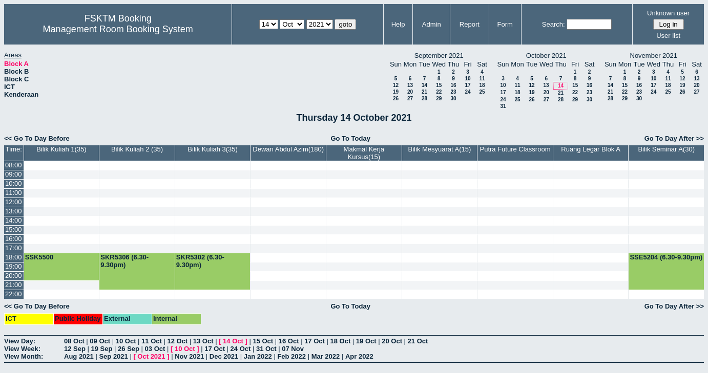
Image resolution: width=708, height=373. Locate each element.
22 (439, 92)
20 (410, 92)
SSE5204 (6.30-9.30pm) (666, 257)
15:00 (13, 229)
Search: (553, 24)
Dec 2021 (224, 356)
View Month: (23, 356)
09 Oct (100, 341)
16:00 (13, 239)
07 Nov (293, 349)
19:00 (13, 266)
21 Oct (418, 341)
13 (410, 85)
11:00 (13, 192)
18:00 (13, 257)
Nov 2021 (189, 356)
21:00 (13, 285)
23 (453, 92)
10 (467, 78)
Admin (431, 24)
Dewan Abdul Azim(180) (288, 149)
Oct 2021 (151, 356)
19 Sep (102, 349)
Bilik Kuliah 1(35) (61, 149)
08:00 (13, 165)
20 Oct (392, 341)
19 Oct (366, 341)
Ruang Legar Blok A (590, 149)
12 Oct (177, 341)
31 (503, 106)
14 (424, 85)
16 (453, 85)
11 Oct (151, 341)
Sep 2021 (113, 356)
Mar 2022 (325, 356)
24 (467, 92)
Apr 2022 (359, 356)
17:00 (13, 248)
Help (398, 24)
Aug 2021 (79, 356)
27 (410, 98)
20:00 (13, 275)
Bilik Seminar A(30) (666, 149)
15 (439, 85)
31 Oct (266, 349)
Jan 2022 (258, 356)
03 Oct (155, 349)
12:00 (13, 202)
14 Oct (233, 341)
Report (470, 24)
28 (424, 98)
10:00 (13, 183)
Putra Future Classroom (515, 149)
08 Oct (74, 341)
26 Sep (128, 349)
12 (396, 85)
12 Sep (75, 349)
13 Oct (203, 341)
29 (439, 98)
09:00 (13, 174)
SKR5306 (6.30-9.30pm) (124, 261)
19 (396, 92)
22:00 (13, 294)
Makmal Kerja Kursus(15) (364, 153)
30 (453, 98)
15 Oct (263, 341)
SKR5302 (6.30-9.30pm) (200, 261)
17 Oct (314, 341)
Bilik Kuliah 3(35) (213, 149)
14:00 (13, 220)
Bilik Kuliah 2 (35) (137, 149)
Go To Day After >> (674, 138)
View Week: (22, 349)
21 (424, 92)
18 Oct (340, 341)
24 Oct (241, 349)
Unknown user (668, 13)
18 (482, 85)
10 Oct (126, 341)
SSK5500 (39, 257)
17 (467, 85)
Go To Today (350, 138)
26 (396, 98)
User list (668, 35)
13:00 (13, 211)
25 (482, 92)
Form (505, 24)
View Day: (19, 341)
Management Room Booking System (118, 29)
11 (482, 78)
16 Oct (289, 341)
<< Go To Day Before (37, 138)
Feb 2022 (291, 356)
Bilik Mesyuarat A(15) (439, 149)
